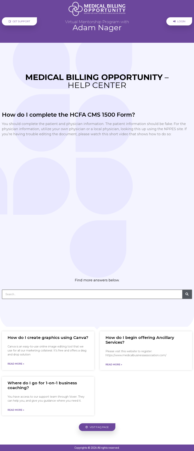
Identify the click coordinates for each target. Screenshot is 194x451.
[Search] (187, 294)
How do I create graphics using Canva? (48, 337)
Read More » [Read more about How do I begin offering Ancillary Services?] (114, 364)
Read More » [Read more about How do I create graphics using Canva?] (16, 363)
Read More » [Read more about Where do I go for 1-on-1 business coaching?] (16, 409)
